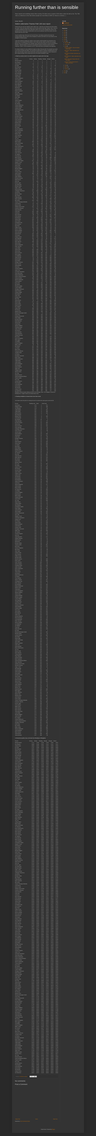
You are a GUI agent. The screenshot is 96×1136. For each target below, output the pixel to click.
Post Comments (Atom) (25, 1121)
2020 (65, 35)
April (66, 65)
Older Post (55, 1119)
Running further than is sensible (46, 7)
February (67, 68)
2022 (65, 32)
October (66, 44)
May (66, 46)
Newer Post (17, 1119)
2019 (65, 37)
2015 (65, 72)
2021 (65, 34)
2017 (65, 41)
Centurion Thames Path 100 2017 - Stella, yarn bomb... (71, 62)
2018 (65, 39)
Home (36, 1119)
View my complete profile (67, 25)
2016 (65, 71)
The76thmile (66, 23)
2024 (65, 30)
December (67, 42)
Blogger (53, 1129)
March (66, 67)
